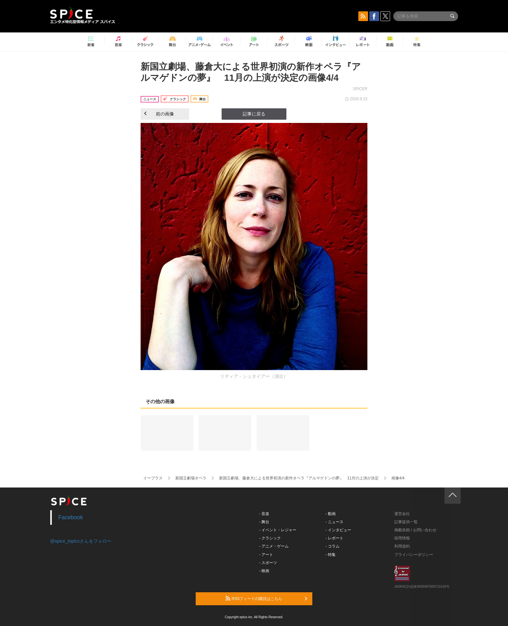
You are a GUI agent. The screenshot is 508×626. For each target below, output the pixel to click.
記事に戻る (254, 113)
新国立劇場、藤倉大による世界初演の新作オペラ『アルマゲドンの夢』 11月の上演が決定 (299, 478)
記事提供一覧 (406, 522)
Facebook (70, 517)
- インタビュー (338, 530)
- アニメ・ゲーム (274, 546)
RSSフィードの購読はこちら (266, 598)
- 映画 (264, 571)
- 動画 (331, 514)
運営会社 (402, 514)
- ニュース (334, 522)
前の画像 (159, 113)
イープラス (153, 478)
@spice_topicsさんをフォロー (80, 541)
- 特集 (331, 554)
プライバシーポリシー (413, 554)
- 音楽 (264, 514)
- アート (266, 554)
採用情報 (402, 538)
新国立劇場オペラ (190, 478)
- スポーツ (268, 562)
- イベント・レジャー (277, 530)
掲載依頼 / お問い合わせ (415, 530)
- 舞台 (264, 522)
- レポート (334, 538)
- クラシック (270, 538)
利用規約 (402, 546)
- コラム (333, 546)
